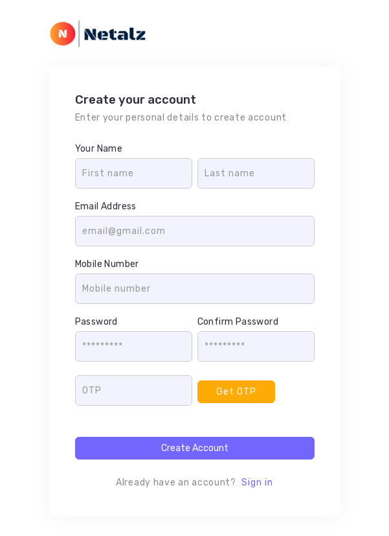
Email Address (106, 206)
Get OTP (236, 391)
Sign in (257, 482)
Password (96, 321)
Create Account (194, 448)
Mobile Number (107, 264)
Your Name (99, 148)
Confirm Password (237, 321)
